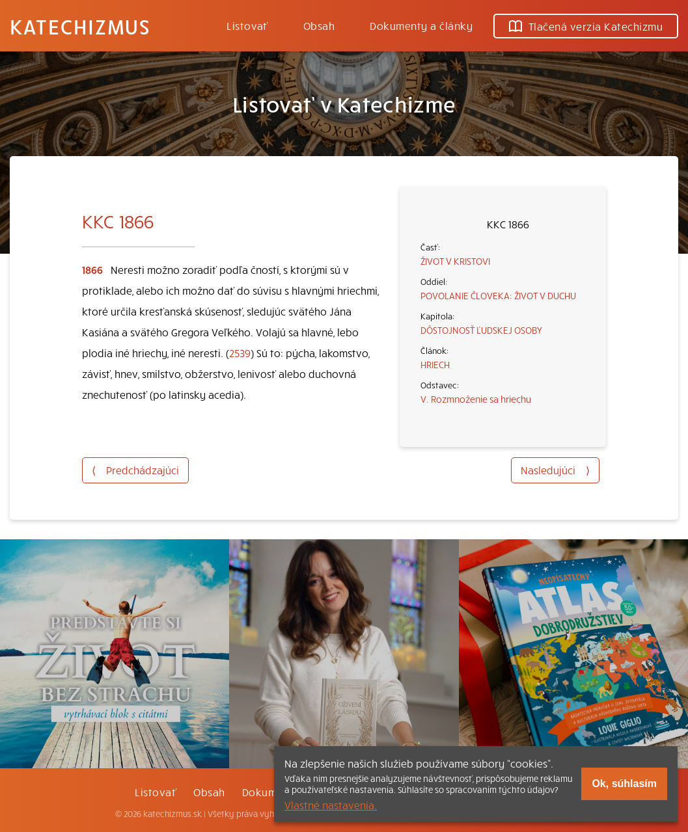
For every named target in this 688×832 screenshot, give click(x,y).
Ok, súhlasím (624, 783)
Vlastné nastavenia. (330, 804)
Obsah (319, 25)
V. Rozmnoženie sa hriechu (475, 399)
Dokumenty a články (421, 25)
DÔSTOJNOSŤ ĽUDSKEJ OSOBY (481, 330)
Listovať (247, 25)
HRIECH (435, 364)
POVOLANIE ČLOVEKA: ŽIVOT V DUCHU (498, 295)
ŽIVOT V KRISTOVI (455, 261)
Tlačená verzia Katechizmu (586, 26)
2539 (240, 352)
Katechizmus (80, 26)
